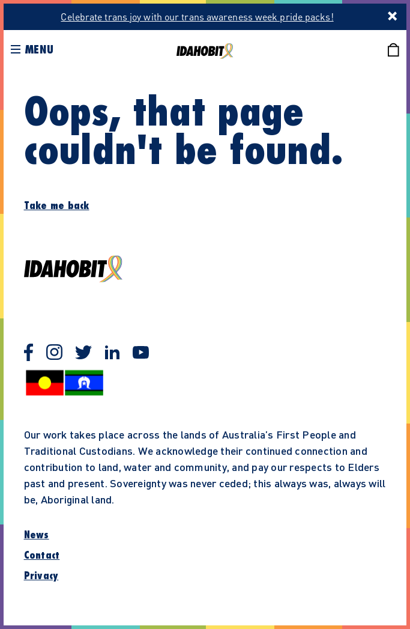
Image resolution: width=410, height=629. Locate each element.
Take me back (56, 206)
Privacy (41, 576)
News (36, 535)
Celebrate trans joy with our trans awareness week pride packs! (197, 16)
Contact (42, 556)
